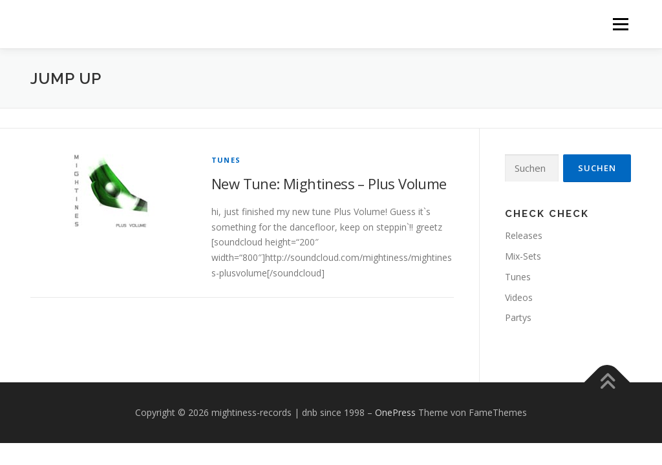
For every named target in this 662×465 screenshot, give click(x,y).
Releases (523, 235)
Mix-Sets (523, 256)
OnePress (395, 412)
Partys (518, 317)
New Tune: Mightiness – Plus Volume (329, 183)
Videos (519, 297)
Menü (620, 24)
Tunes (225, 160)
